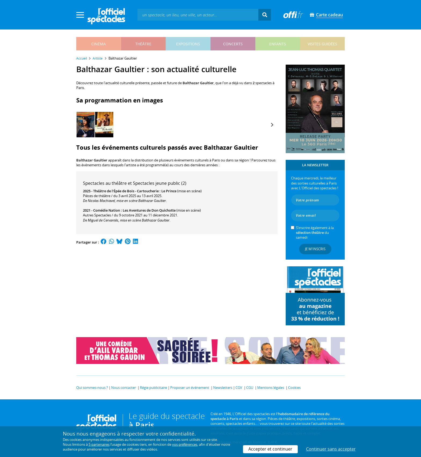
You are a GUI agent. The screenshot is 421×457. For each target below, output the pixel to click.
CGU (249, 387)
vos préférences (184, 444)
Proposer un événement (189, 387)
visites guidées (322, 43)
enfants (277, 43)
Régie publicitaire (153, 387)
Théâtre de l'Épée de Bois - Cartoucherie (126, 191)
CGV (238, 387)
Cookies (294, 387)
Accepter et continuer (270, 449)
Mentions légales (270, 387)
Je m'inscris (315, 248)
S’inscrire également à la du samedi (315, 232)
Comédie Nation (106, 210)
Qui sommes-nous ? (92, 387)
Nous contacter (123, 387)
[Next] (271, 124)
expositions (188, 43)
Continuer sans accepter (331, 449)
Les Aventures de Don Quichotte (149, 210)
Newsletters (222, 387)
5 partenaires (99, 444)
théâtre (143, 43)
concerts (233, 43)
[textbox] (197, 14)
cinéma (98, 43)
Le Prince (168, 191)
